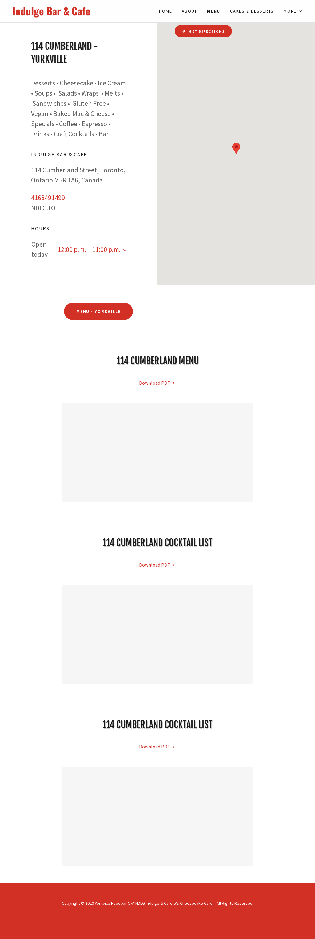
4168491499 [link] (48, 197)
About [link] (189, 11)
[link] (85, 13)
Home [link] (165, 11)
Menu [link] (213, 11)
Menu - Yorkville (98, 311)
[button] (293, 11)
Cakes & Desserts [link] (252, 11)
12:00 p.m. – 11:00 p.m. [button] (89, 249)
